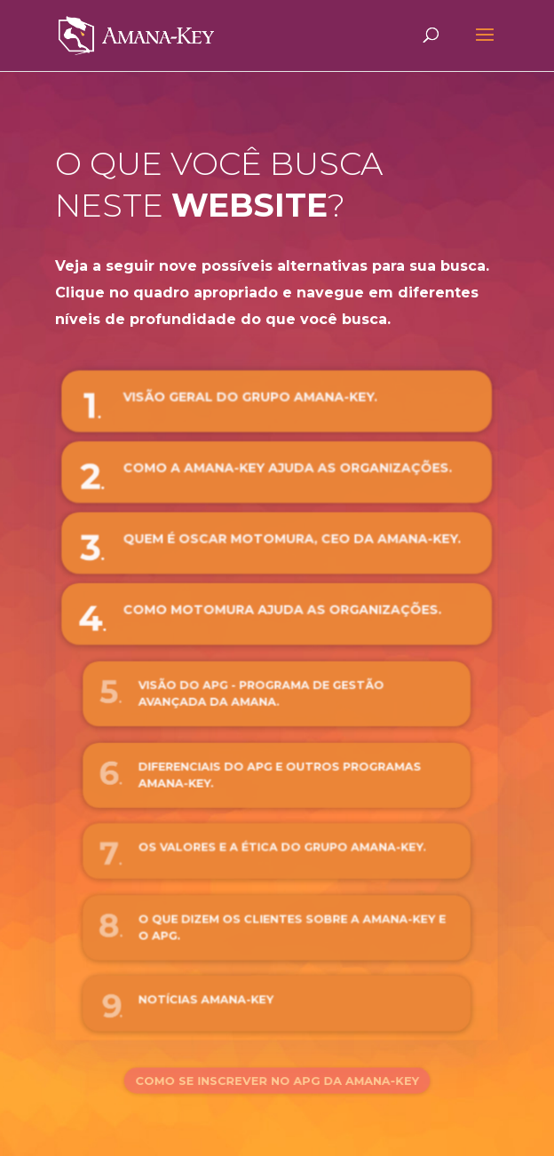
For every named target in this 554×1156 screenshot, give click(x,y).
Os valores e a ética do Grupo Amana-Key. (282, 847)
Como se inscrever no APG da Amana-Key (277, 1080)
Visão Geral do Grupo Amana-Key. (251, 400)
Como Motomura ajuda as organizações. (282, 611)
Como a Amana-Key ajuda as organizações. (287, 471)
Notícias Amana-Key (211, 998)
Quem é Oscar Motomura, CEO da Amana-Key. (291, 541)
